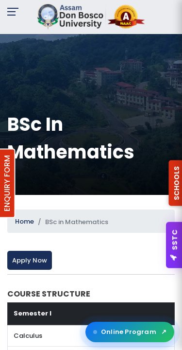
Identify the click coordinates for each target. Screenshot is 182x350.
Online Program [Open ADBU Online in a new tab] (129, 332)
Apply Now (29, 260)
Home (24, 221)
